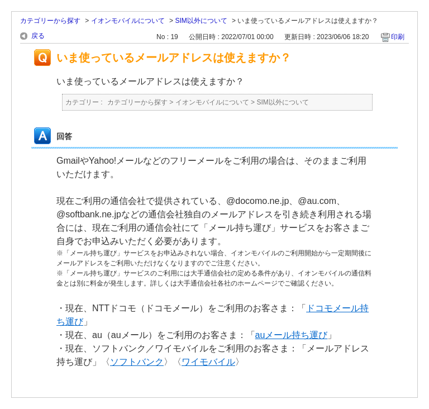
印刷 (397, 37)
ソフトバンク (137, 362)
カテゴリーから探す (50, 21)
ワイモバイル (208, 362)
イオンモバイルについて (128, 21)
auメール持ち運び (291, 335)
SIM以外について (201, 21)
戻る (38, 36)
